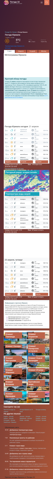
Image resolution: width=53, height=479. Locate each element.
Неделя (21, 51)
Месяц (43, 51)
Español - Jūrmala (41, 418)
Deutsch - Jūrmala (25, 416)
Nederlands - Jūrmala (26, 418)
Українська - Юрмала (10, 422)
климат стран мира (25, 448)
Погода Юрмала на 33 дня (14, 169)
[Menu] (42, 3)
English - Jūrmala (8, 416)
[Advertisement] (26, 17)
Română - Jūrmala (41, 420)
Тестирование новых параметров (22, 461)
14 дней (32, 51)
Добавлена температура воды (21, 430)
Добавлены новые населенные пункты (25, 469)
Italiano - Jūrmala (9, 418)
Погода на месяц (41, 409)
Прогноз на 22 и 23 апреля (15, 97)
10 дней (23, 162)
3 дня (9, 51)
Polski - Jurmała (24, 420)
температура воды (15, 434)
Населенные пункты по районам (22, 438)
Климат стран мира (17, 446)
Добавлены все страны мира (21, 454)
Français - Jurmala (41, 416)
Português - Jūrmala (9, 420)
